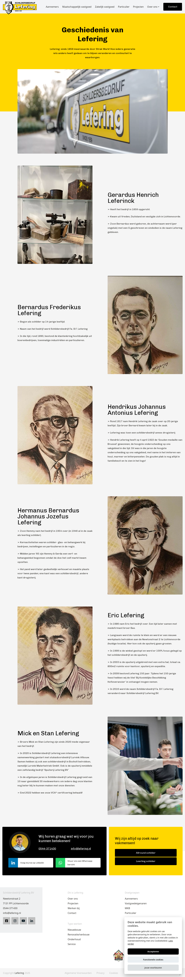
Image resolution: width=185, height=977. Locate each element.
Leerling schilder (145, 861)
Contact (172, 6)
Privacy (100, 973)
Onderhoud (74, 939)
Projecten (73, 903)
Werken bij (74, 908)
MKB (127, 908)
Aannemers (131, 898)
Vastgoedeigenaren (136, 903)
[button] (153, 968)
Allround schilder (146, 852)
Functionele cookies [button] (153, 959)
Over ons (73, 898)
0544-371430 (47, 848)
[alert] (153, 945)
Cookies (113, 973)
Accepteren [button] (153, 951)
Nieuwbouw (74, 929)
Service (72, 944)
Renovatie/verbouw (79, 934)
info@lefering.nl (81, 848)
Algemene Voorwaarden (78, 973)
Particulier (130, 913)
